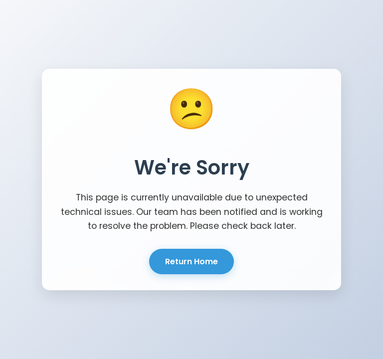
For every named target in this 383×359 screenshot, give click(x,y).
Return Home (191, 261)
